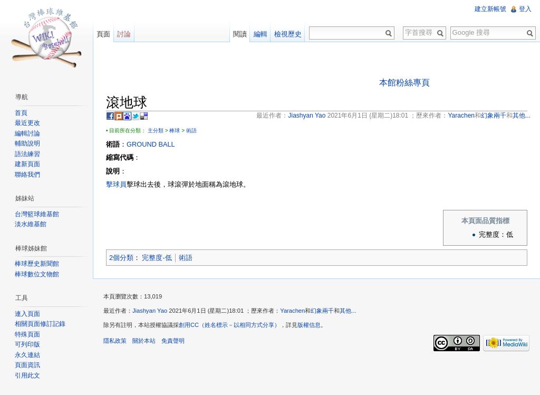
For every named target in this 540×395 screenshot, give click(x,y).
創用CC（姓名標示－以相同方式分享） (229, 325)
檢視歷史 (288, 34)
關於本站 (144, 341)
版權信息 (309, 325)
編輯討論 (27, 133)
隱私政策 (115, 341)
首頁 (21, 113)
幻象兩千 (322, 310)
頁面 (103, 34)
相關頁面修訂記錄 (40, 323)
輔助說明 (27, 143)
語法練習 (27, 154)
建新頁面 (27, 164)
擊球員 (116, 184)
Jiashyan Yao (149, 310)
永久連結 (27, 355)
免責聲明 (173, 341)
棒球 (174, 130)
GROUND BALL (151, 144)
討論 (124, 34)
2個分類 (121, 258)
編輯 (260, 34)
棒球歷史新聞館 (37, 263)
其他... (348, 310)
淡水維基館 (30, 224)
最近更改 (27, 123)
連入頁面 (27, 313)
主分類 (155, 130)
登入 (525, 9)
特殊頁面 (27, 334)
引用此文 (27, 375)
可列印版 (27, 344)
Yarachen (292, 310)
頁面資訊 (27, 365)
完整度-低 (156, 258)
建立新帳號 (490, 9)
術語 (191, 130)
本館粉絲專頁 (404, 82)
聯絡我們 (27, 174)
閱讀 (240, 34)
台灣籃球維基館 (37, 214)
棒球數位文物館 (37, 274)
